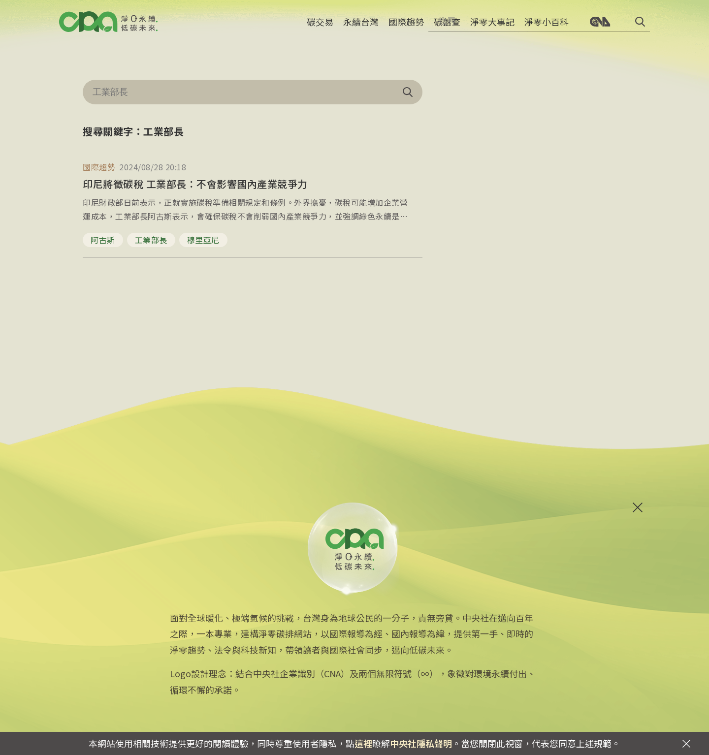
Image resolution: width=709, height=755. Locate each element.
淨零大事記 (492, 27)
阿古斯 (103, 240)
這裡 (363, 743)
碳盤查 (447, 27)
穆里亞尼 (203, 240)
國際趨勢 (406, 27)
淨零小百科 (546, 27)
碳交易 (320, 27)
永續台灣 (361, 27)
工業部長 (151, 240)
